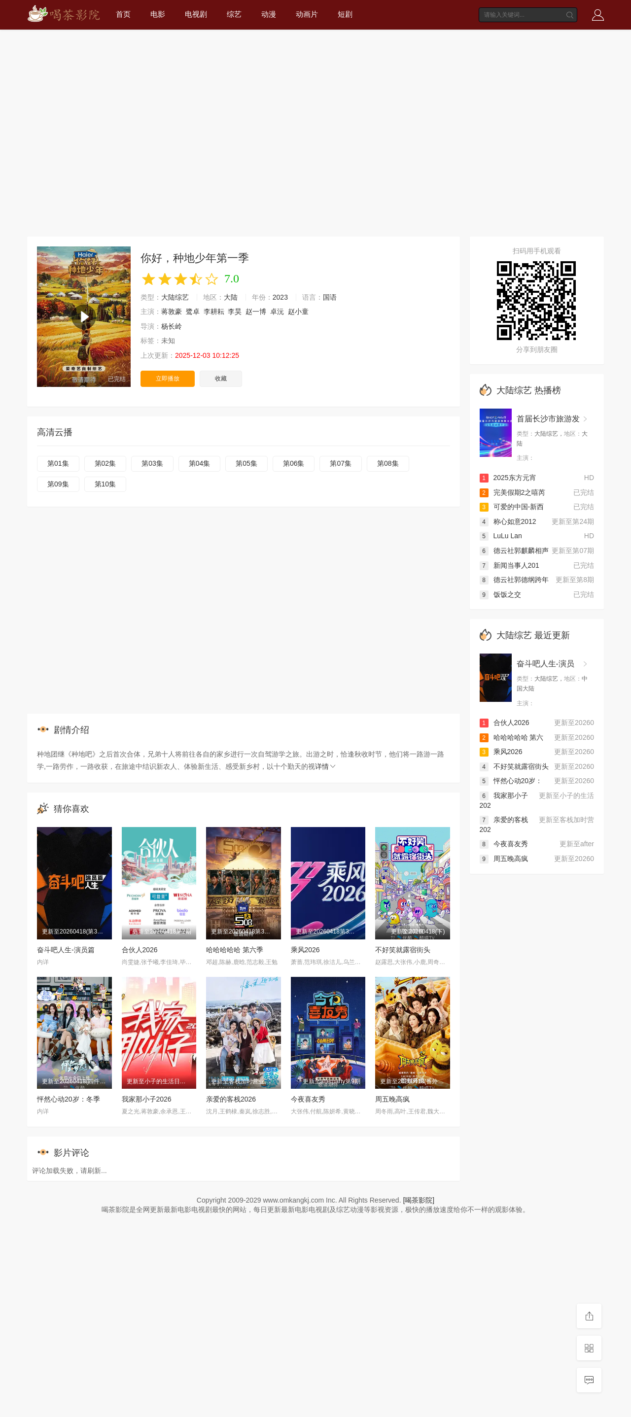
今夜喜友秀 (308, 1099)
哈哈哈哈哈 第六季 (234, 950)
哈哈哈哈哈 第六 (512, 737)
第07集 (340, 463)
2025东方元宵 (508, 478)
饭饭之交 (500, 594)
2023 (280, 297)
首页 (123, 14)
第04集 (199, 463)
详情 (326, 766)
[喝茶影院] (418, 1200)
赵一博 (255, 311)
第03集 (152, 463)
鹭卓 (193, 311)
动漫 (268, 14)
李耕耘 (214, 311)
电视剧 (196, 14)
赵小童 (298, 311)
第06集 (294, 463)
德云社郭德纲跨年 (514, 580)
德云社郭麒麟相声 (514, 550)
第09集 (58, 484)
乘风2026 (305, 950)
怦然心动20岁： (511, 781)
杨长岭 (171, 326)
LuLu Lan (501, 536)
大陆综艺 (175, 297)
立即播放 (167, 378)
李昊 (235, 311)
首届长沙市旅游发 (548, 419)
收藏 (221, 378)
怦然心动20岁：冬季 (68, 1099)
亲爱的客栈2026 (231, 1099)
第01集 (58, 463)
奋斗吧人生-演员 (545, 663)
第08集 (388, 463)
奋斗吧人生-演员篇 (66, 950)
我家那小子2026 (147, 1099)
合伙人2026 (140, 950)
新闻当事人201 (509, 565)
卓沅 (277, 311)
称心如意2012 (508, 521)
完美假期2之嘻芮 (513, 492)
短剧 (345, 14)
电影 (157, 14)
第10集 (105, 484)
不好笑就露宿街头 (402, 950)
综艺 (234, 14)
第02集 (105, 463)
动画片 (307, 14)
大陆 (231, 297)
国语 (330, 297)
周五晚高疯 (392, 1099)
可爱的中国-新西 (512, 507)
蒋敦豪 (171, 311)
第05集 (246, 463)
